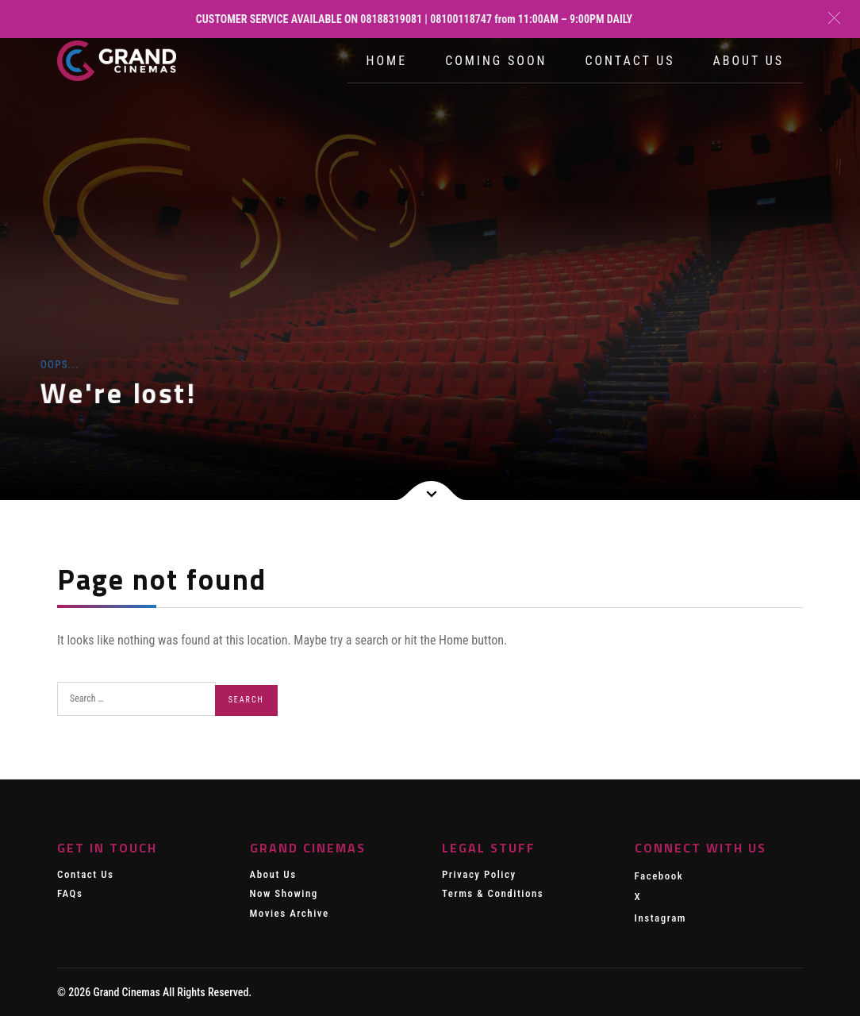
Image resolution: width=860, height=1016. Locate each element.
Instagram (661, 918)
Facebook (659, 876)
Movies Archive (289, 913)
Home (387, 60)
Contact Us (629, 60)
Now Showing (284, 893)
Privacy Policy (479, 874)
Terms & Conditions (492, 893)
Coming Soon (496, 60)
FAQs (70, 893)
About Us (748, 60)
